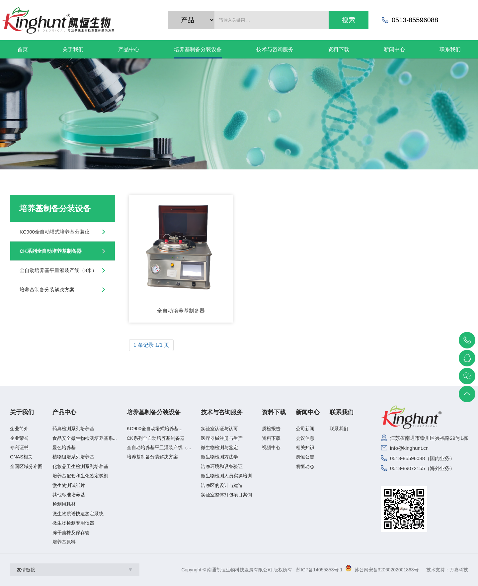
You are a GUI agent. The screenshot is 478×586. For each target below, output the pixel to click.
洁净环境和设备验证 (222, 466)
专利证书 (19, 447)
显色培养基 (64, 447)
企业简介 (19, 428)
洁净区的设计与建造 (222, 485)
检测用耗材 (64, 504)
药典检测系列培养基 (73, 428)
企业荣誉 (19, 438)
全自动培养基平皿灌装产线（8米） (58, 270)
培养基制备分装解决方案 (47, 289)
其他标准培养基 (68, 494)
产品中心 (64, 412)
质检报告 (271, 428)
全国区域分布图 (26, 466)
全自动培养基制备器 (181, 311)
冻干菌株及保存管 (71, 532)
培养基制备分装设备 (154, 412)
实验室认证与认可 (219, 428)
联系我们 (342, 412)
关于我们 (22, 412)
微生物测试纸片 (68, 485)
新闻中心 (308, 412)
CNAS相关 (21, 456)
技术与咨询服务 (222, 412)
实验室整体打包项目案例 (226, 494)
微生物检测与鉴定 (219, 447)
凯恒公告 (305, 456)
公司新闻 (305, 428)
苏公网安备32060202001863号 (387, 569)
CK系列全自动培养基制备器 (51, 251)
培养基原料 (64, 541)
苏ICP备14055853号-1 (319, 569)
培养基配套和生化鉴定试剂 (80, 475)
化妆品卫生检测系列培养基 (80, 466)
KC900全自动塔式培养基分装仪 (55, 232)
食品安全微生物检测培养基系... (84, 438)
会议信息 (305, 438)
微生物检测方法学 (219, 456)
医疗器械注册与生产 (222, 438)
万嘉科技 (458, 569)
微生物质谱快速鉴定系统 (78, 513)
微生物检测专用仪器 (73, 523)
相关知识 (305, 447)
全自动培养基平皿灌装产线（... (159, 447)
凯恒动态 (305, 466)
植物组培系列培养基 (73, 456)
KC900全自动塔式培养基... (155, 428)
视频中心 (271, 447)
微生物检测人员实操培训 (226, 475)
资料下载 (274, 412)
